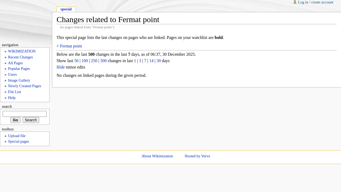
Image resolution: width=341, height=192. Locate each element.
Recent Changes (20, 57)
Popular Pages (19, 68)
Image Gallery (19, 80)
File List (14, 92)
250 (94, 60)
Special (66, 9)
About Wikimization (157, 156)
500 (103, 60)
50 (76, 60)
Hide (60, 67)
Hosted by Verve (197, 156)
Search (7, 106)
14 (151, 60)
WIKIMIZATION (21, 51)
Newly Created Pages (24, 86)
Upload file (16, 136)
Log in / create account (315, 2)
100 (85, 60)
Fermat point (71, 46)
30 (158, 60)
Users (12, 74)
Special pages (18, 141)
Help (11, 97)
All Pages (15, 63)
